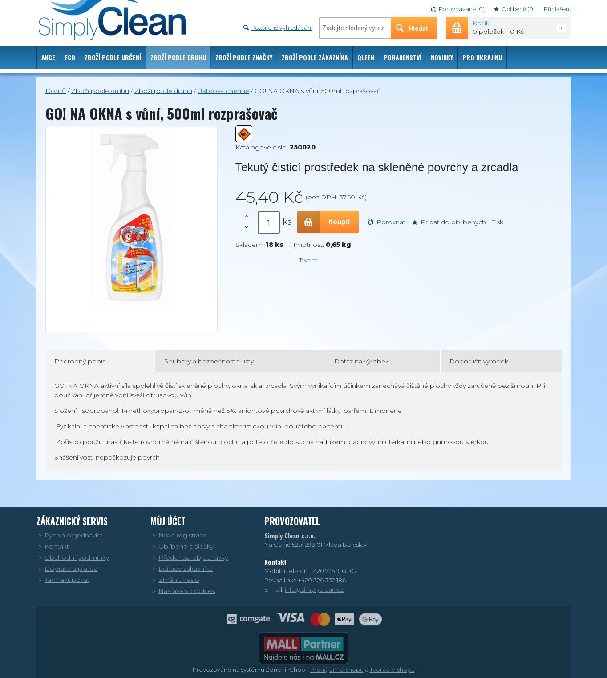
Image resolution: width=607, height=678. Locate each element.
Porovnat (386, 222)
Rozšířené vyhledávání (278, 27)
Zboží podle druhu (100, 91)
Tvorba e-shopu (392, 669)
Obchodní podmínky (72, 557)
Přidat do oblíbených (449, 222)
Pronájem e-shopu (337, 669)
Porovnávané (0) (457, 9)
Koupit (323, 222)
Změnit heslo (174, 580)
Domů (55, 91)
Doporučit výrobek (478, 361)
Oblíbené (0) (514, 9)
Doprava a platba (66, 569)
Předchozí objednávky (189, 557)
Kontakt (52, 546)
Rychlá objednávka (69, 535)
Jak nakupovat (62, 580)
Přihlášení (557, 9)
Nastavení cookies (182, 591)
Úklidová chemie (223, 91)
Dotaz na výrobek (361, 361)
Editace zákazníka (181, 569)
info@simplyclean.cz (314, 589)
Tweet (308, 260)
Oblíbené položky (182, 546)
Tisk (497, 222)
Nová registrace (178, 535)
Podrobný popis (79, 361)
